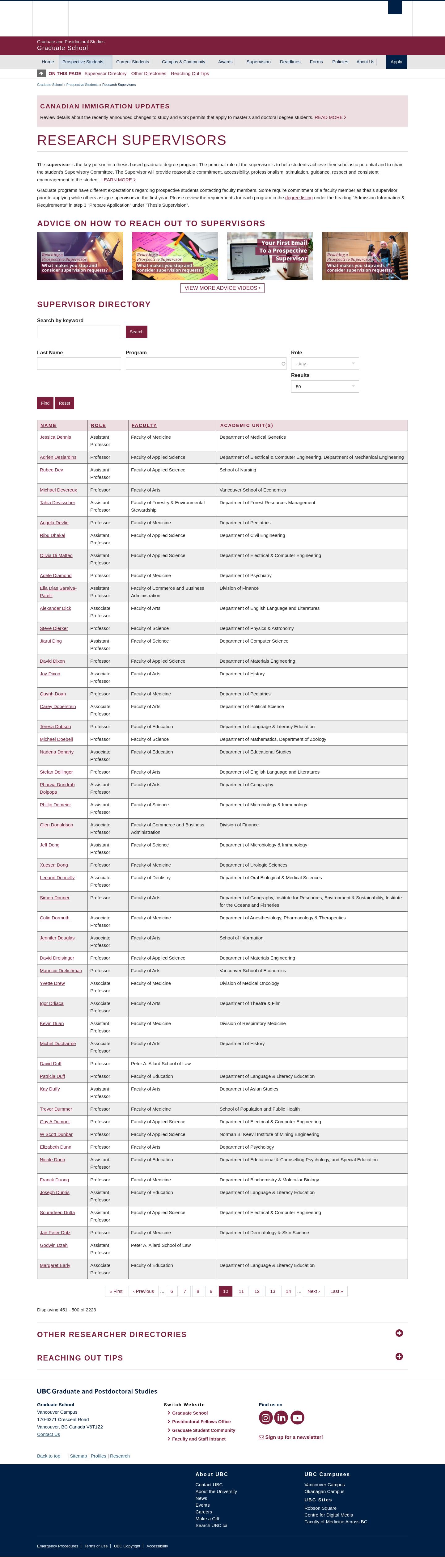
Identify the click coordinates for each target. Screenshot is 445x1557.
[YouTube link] (297, 1417)
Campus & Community (183, 61)
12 (259, 1291)
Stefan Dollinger (56, 771)
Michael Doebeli (56, 739)
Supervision (259, 61)
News (201, 1498)
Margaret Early (55, 1265)
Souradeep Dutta (57, 1212)
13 (275, 1291)
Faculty (144, 425)
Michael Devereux (58, 489)
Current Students (132, 61)
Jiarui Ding (51, 640)
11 (243, 1291)
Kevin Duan (52, 1023)
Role (296, 352)
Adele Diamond (56, 575)
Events (203, 1505)
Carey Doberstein (58, 706)
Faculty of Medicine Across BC (335, 1521)
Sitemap (78, 1455)
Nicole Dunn (52, 1159)
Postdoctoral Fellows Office (201, 1421)
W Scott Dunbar (56, 1134)
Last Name (50, 352)
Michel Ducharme (58, 1043)
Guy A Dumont (55, 1121)
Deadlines (290, 61)
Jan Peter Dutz (55, 1232)
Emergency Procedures (57, 1546)
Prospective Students (82, 61)
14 (291, 1291)
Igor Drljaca (52, 1003)
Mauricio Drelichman (61, 970)
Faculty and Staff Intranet (199, 1439)
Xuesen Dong (54, 864)
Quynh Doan (53, 693)
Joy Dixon (50, 673)
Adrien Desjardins (58, 457)
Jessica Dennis (55, 437)
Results (300, 375)
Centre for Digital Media (328, 1514)
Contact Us (48, 1434)
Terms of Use (96, 1546)
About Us (366, 61)
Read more (329, 117)
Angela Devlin (54, 522)
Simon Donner (55, 897)
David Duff (50, 1063)
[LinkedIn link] (281, 1417)
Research (120, 1455)
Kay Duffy (50, 1088)
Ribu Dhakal (52, 535)
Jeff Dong (50, 844)
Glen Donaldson (56, 824)
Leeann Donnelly (57, 877)
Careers (204, 1511)
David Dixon (52, 661)
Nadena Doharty (57, 751)
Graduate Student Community (203, 1430)
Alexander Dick (55, 608)
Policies (340, 61)
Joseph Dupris (55, 1192)
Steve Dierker (54, 628)
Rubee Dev (51, 469)
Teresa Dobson (55, 726)
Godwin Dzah (54, 1245)
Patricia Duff (52, 1076)
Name (48, 425)
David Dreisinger (57, 957)
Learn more (116, 179)
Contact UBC (209, 1484)
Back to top (51, 1455)
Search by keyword (60, 320)
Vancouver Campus (324, 1484)
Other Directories (148, 73)
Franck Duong (54, 1179)
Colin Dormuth (55, 917)
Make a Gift (207, 1518)
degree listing (299, 197)
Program (136, 352)
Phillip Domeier (55, 804)
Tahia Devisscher (57, 502)
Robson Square (320, 1508)
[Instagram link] (266, 1417)
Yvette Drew (52, 983)
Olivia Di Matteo (56, 555)
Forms (316, 61)
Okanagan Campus (324, 1491)
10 (228, 1291)
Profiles (98, 1455)
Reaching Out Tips (190, 73)
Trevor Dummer (56, 1109)
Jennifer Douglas (57, 937)
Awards (225, 61)
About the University (216, 1491)
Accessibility (157, 1546)
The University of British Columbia (50, 18)
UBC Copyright (127, 1546)
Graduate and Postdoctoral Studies (222, 1392)
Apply (396, 61)
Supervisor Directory (106, 73)
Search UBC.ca (211, 1525)
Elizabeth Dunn (55, 1147)
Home (48, 61)
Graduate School (50, 84)
